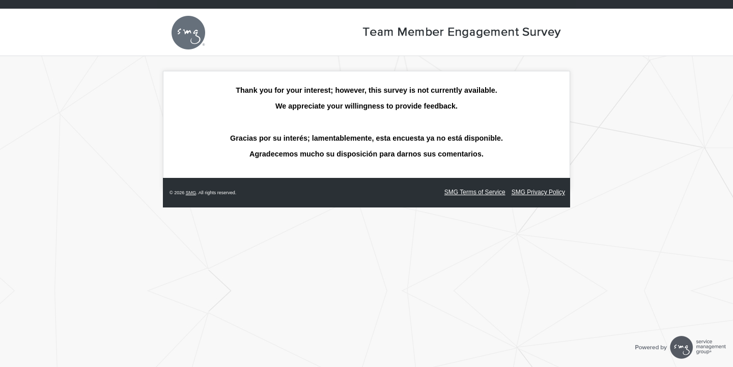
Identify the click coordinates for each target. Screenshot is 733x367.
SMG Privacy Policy (538, 192)
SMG (191, 192)
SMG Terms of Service (474, 192)
